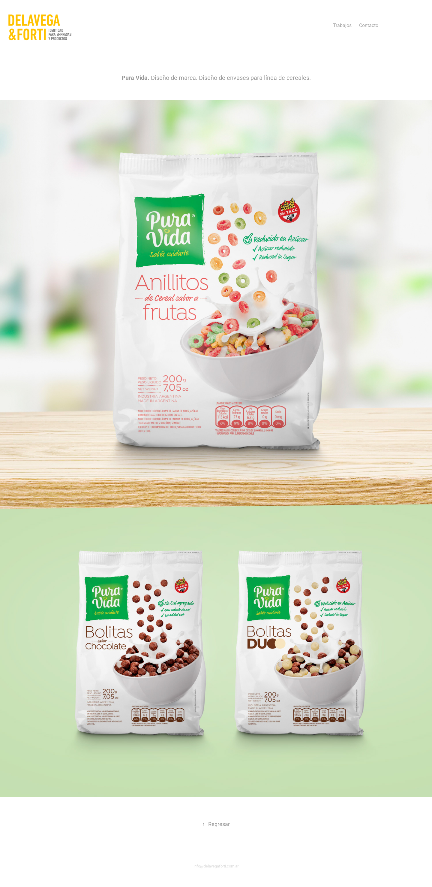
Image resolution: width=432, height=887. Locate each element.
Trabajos (342, 25)
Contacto (368, 25)
